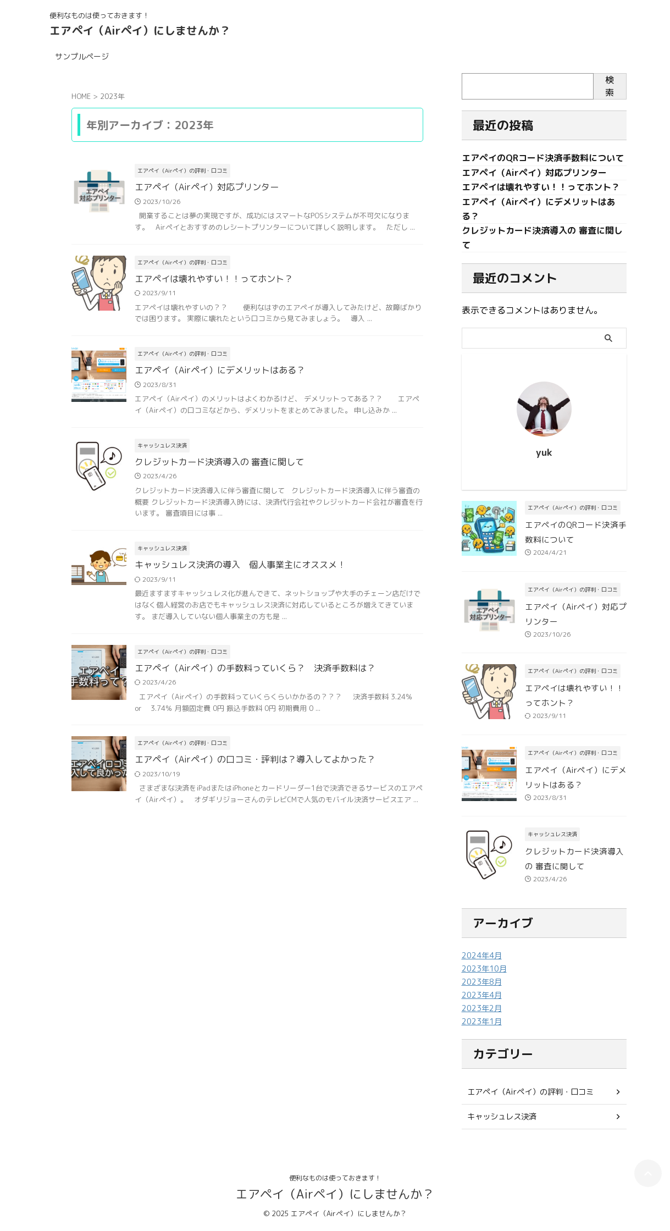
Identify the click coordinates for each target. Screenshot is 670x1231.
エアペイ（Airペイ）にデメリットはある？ (220, 371)
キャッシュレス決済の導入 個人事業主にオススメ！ (240, 566)
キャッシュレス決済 (501, 1118)
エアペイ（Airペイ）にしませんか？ (139, 30)
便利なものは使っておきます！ (335, 1179)
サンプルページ (82, 56)
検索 (609, 86)
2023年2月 (482, 1009)
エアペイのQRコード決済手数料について (543, 158)
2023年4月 (482, 996)
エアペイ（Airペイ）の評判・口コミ (530, 1093)
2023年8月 (482, 983)
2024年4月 (482, 957)
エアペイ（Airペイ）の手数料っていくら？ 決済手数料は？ (255, 669)
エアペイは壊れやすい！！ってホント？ (214, 279)
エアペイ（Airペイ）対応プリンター (207, 187)
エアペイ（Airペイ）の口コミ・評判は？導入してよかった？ (255, 761)
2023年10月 (484, 970)
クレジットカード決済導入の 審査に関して (219, 463)
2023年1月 (482, 1023)
